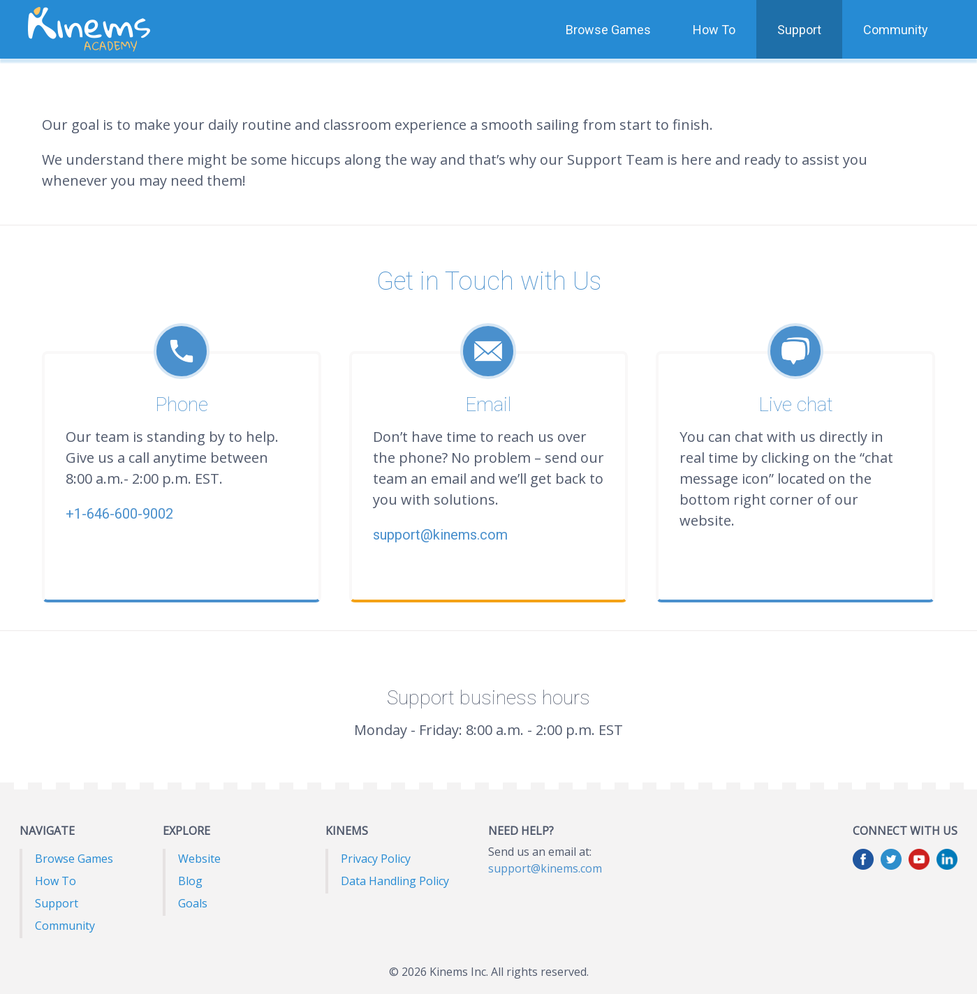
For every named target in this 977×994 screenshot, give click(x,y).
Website (199, 858)
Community (895, 29)
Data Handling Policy (395, 881)
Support (799, 29)
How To (714, 29)
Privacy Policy (376, 858)
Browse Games (608, 29)
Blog (190, 881)
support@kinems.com (545, 868)
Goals (192, 903)
